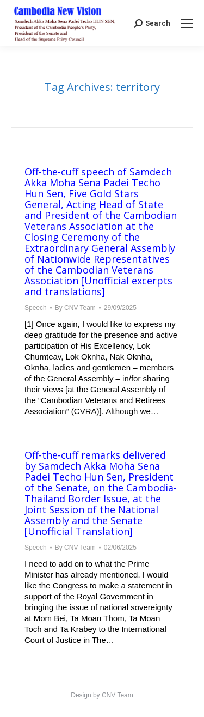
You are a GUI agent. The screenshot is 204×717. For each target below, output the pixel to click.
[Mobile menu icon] (187, 23)
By (75, 308)
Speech (35, 308)
